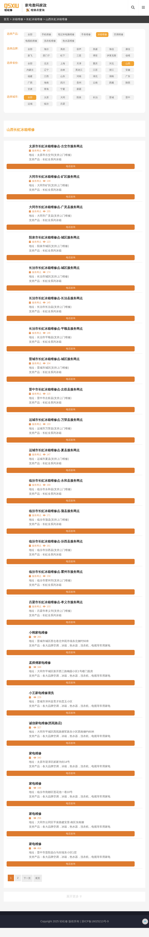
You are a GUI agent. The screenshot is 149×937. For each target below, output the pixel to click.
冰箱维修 (17, 19)
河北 (111, 63)
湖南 (111, 76)
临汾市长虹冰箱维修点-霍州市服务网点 (56, 571)
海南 (46, 82)
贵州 (79, 82)
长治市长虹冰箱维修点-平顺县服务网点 (56, 328)
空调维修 (118, 34)
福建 (30, 76)
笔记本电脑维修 (66, 34)
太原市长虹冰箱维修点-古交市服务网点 (56, 146)
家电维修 (35, 753)
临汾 (46, 103)
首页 (6, 19)
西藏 (111, 82)
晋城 (111, 97)
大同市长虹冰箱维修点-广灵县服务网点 (56, 207)
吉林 (62, 70)
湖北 (95, 76)
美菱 (95, 49)
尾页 (37, 878)
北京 (46, 63)
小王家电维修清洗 (41, 693)
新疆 (79, 89)
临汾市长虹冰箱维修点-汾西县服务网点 (56, 541)
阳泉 (79, 97)
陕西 (128, 82)
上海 (62, 63)
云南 (95, 82)
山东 (62, 76)
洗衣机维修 (50, 40)
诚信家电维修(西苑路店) (45, 723)
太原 (46, 97)
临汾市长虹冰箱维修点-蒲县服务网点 (54, 511)
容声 (79, 49)
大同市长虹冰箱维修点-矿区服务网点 (54, 176)
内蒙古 (30, 70)
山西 (128, 63)
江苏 (95, 70)
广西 (30, 82)
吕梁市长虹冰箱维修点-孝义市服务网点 (56, 602)
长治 (95, 97)
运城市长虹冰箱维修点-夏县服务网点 (54, 450)
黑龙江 (78, 70)
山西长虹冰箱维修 (56, 19)
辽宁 (46, 70)
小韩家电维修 (38, 632)
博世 (95, 55)
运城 (30, 103)
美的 (62, 49)
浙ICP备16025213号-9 (95, 921)
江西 (46, 76)
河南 (79, 76)
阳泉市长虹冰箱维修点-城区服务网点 (54, 237)
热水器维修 (68, 40)
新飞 (30, 55)
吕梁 (62, 103)
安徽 (128, 70)
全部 (30, 34)
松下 (62, 55)
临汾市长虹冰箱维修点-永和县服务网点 (56, 480)
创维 (128, 55)
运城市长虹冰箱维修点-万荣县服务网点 (56, 419)
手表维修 (86, 34)
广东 (128, 76)
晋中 (128, 97)
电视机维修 (31, 40)
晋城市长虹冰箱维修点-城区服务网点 (54, 359)
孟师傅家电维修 (40, 662)
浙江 (111, 70)
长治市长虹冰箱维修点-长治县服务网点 (56, 298)
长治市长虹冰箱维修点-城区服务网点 (54, 267)
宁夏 (62, 89)
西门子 (46, 55)
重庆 (95, 63)
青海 (46, 89)
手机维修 (46, 34)
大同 (62, 97)
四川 (62, 82)
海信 (111, 49)
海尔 (46, 49)
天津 (79, 63)
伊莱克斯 (111, 55)
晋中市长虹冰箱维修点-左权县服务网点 (56, 389)
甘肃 (30, 89)
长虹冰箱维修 (34, 19)
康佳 (128, 49)
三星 (79, 55)
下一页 (27, 878)
